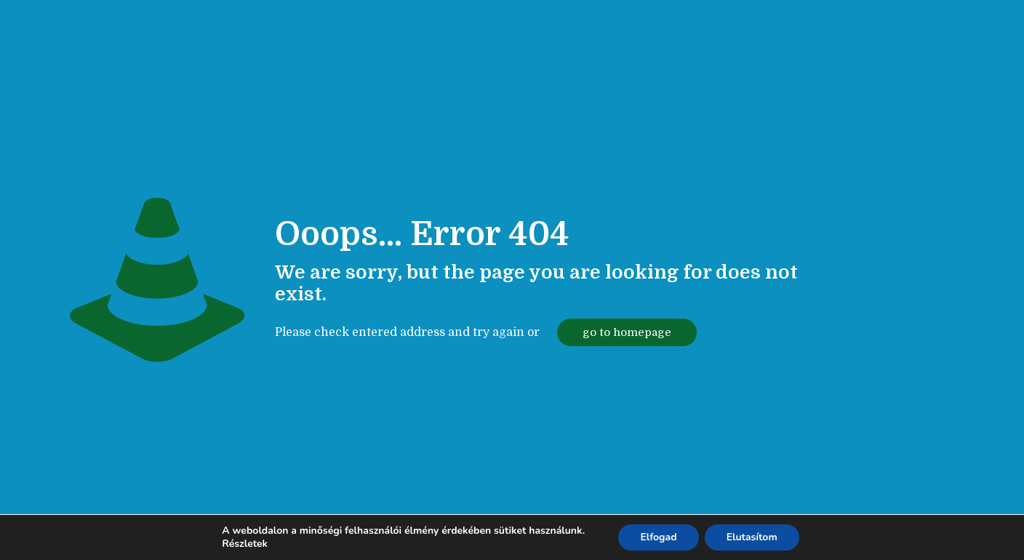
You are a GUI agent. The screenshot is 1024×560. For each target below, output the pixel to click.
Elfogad (658, 537)
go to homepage (627, 332)
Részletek (245, 544)
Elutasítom (752, 537)
